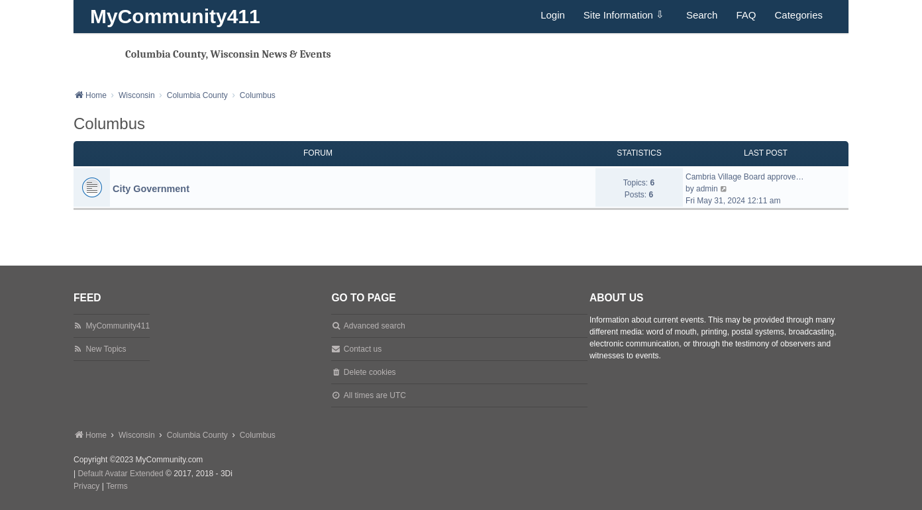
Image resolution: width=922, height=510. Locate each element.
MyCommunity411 (175, 16)
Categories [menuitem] (798, 15)
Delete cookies (370, 372)
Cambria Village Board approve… (745, 176)
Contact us (363, 349)
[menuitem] (86, 487)
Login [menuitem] (552, 15)
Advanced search (374, 326)
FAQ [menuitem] (746, 15)
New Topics (105, 349)
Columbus (109, 123)
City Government (151, 188)
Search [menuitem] (702, 15)
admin (707, 188)
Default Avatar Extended (120, 473)
